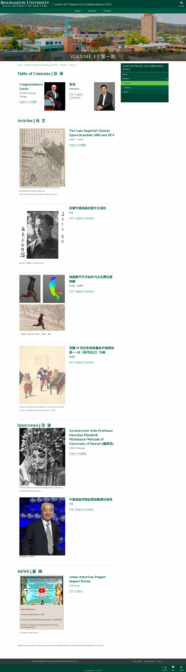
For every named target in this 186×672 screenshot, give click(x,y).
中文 (71, 94)
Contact (107, 10)
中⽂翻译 (32, 101)
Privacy (159, 661)
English (23, 101)
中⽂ (71, 217)
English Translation (84, 217)
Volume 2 (127, 87)
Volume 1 (72, 65)
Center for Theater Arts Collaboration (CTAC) (82, 4)
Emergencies (149, 661)
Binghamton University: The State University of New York (25, 4)
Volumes (92, 10)
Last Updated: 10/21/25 (93, 670)
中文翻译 (82, 144)
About (78, 10)
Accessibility (137, 661)
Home (19, 65)
